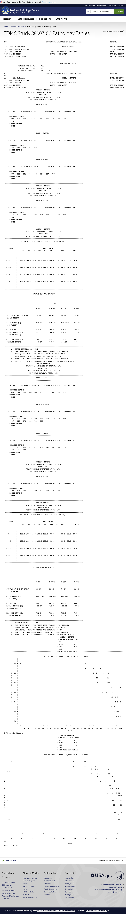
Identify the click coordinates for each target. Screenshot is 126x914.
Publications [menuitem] (45, 18)
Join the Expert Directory (49, 882)
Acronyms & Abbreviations (70, 884)
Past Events (6, 899)
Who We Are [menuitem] (61, 18)
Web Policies (69, 897)
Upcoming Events (8, 882)
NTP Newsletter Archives (28, 893)
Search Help (69, 889)
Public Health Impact (30, 897)
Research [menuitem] (7, 18)
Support (120, 5)
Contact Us (48, 878)
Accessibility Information (69, 879)
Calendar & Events (89, 5)
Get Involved (112, 5)
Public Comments (50, 889)
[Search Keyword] (102, 11)
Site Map (68, 892)
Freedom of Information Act (111, 884)
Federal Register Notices (29, 882)
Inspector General (115, 887)
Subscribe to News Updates (50, 893)
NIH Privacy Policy (115, 892)
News (25, 889)
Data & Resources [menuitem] (26, 18)
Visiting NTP (69, 894)
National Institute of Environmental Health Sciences (56, 911)
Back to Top (10, 860)
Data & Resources (17, 26)
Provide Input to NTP (51, 886)
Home (6, 26)
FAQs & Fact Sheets (30, 878)
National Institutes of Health (96, 911)
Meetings (7, 885)
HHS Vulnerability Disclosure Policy (108, 889)
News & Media (101, 5)
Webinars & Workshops (10, 896)
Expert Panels (7, 888)
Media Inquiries (28, 886)
